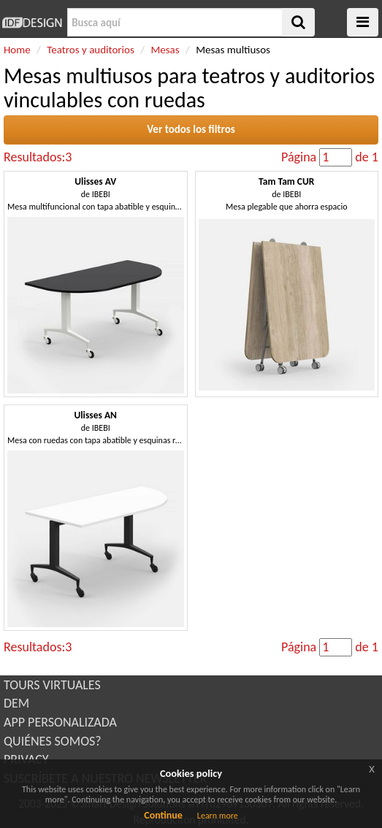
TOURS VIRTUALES (52, 685)
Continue (163, 815)
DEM (16, 703)
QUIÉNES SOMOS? (53, 741)
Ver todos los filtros (191, 129)
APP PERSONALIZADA (60, 722)
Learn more (217, 815)
